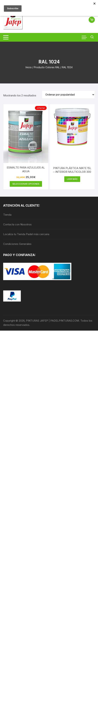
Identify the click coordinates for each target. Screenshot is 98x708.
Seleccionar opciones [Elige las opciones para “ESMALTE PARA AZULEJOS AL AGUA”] (25, 183)
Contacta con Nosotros (17, 224)
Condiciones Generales (17, 244)
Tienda (7, 214)
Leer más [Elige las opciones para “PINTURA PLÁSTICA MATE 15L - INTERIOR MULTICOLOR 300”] (72, 179)
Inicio (29, 67)
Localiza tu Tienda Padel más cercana (26, 234)
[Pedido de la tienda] (68, 95)
